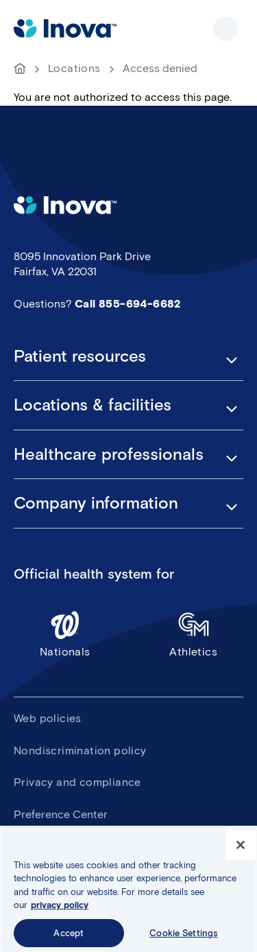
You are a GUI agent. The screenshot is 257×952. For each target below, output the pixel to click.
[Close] (240, 848)
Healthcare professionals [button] (109, 454)
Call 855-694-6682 (128, 303)
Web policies (48, 718)
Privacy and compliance (77, 782)
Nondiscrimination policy (80, 750)
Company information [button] (96, 503)
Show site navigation (225, 28)
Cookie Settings (183, 936)
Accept (68, 936)
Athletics (194, 633)
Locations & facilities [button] (92, 405)
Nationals (65, 633)
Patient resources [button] (80, 356)
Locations (74, 68)
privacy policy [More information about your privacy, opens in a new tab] (59, 908)
